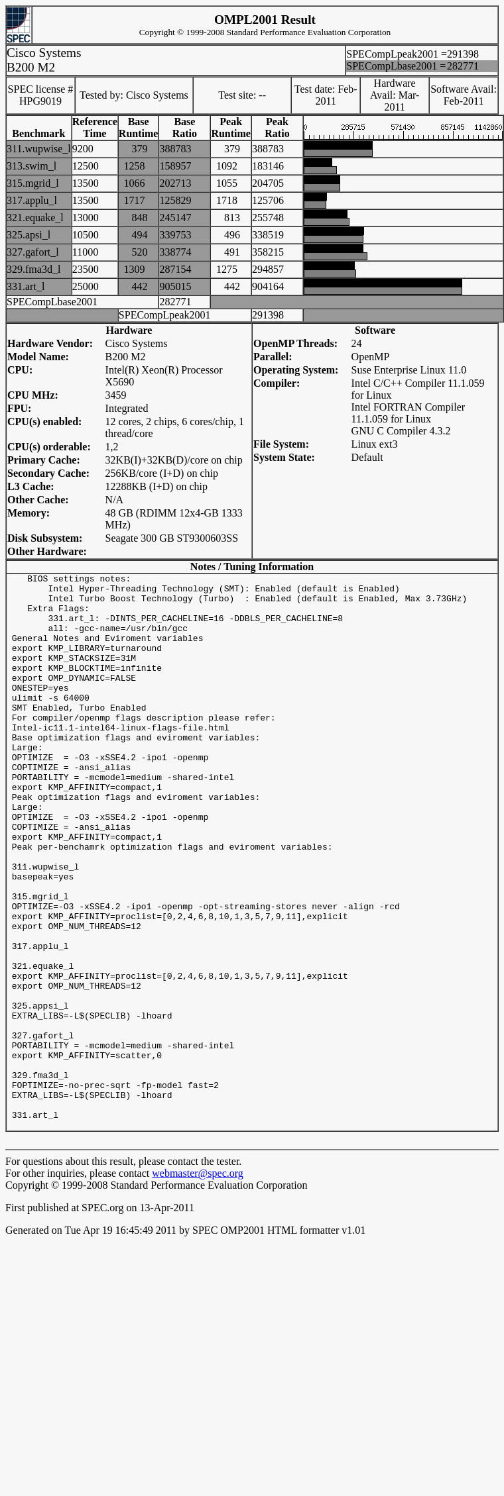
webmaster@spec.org (197, 1284)
